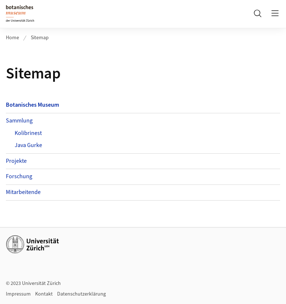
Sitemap (40, 37)
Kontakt (44, 294)
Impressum (18, 294)
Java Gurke (28, 145)
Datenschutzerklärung (81, 294)
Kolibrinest (28, 133)
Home (12, 37)
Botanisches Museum (32, 105)
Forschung (19, 176)
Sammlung (19, 121)
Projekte (16, 161)
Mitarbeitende (23, 192)
